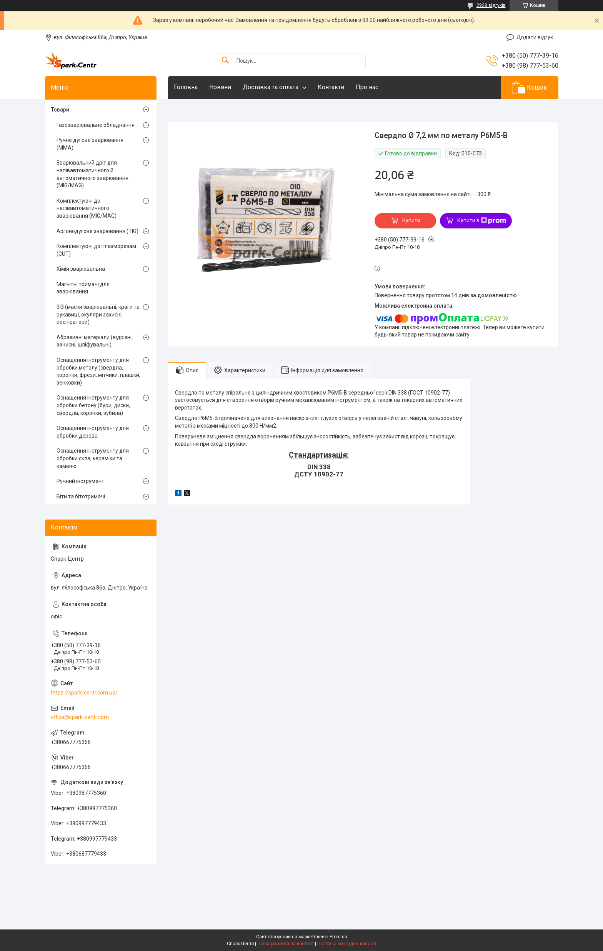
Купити (411, 220)
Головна (186, 87)
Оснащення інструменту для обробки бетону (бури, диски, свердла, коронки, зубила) (93, 405)
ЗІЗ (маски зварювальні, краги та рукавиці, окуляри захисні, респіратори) (98, 314)
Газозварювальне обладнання (96, 125)
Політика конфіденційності (346, 943)
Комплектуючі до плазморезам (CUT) (96, 250)
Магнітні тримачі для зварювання (83, 288)
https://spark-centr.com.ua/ (84, 693)
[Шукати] (225, 61)
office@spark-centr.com (80, 717)
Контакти (331, 87)
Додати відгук (534, 37)
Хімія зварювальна (81, 269)
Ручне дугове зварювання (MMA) (90, 144)
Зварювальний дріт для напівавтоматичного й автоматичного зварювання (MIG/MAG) (92, 174)
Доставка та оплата (270, 87)
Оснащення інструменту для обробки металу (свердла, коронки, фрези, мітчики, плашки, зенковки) (98, 371)
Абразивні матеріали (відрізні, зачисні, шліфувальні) (95, 341)
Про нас (367, 87)
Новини (220, 87)
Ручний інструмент (80, 481)
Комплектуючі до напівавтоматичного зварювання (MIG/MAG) (87, 208)
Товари (60, 110)
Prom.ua (338, 936)
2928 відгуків (491, 5)
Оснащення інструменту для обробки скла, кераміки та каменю (93, 458)
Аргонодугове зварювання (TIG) (97, 231)
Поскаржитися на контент (285, 943)
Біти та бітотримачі (81, 496)
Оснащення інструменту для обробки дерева (93, 432)
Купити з (481, 220)
